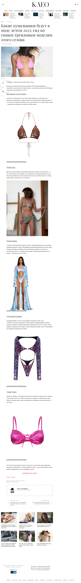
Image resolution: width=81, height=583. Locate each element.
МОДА (5, 10)
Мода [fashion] (2, 21)
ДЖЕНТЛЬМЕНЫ (50, 10)
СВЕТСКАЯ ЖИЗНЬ (18, 10)
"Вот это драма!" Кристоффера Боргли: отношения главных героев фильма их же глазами (8, 545)
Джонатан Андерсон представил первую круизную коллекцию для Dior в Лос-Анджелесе (42, 17)
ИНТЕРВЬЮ (66, 10)
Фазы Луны (49, 580)
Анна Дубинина (7, 43)
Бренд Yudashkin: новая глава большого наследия (44, 544)
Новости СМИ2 (11, 477)
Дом (20, 580)
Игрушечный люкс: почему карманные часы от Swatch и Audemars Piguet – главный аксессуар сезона (13, 17)
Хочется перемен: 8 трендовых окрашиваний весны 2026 (44, 525)
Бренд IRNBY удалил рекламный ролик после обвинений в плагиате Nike (71, 16)
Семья (24, 580)
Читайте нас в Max (29, 473)
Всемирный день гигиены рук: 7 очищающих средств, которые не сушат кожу (9, 526)
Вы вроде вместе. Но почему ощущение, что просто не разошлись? (26, 526)
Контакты (71, 580)
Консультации (57, 580)
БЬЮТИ (11, 10)
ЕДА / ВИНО (58, 10)
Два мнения (30, 580)
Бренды (8, 580)
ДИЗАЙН (27, 10)
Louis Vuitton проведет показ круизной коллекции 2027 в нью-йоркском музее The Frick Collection (27, 17)
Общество (42, 580)
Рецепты (65, 580)
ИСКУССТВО (41, 10)
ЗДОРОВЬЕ (33, 10)
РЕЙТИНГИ (73, 10)
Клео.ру (8, 481)
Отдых (36, 580)
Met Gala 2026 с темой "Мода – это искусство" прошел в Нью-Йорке (26, 545)
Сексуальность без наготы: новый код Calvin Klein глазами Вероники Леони (57, 15)
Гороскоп (14, 580)
